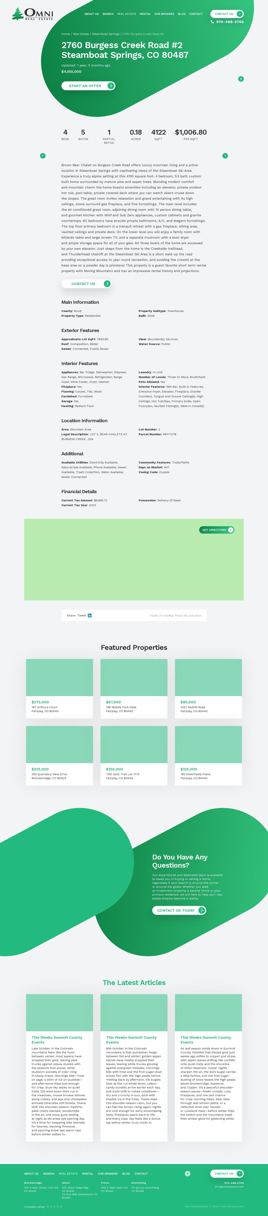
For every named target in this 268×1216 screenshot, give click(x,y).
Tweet (81, 615)
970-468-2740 (234, 1182)
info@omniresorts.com (229, 1186)
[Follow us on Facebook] (241, 79)
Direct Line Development (228, 1206)
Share (71, 615)
